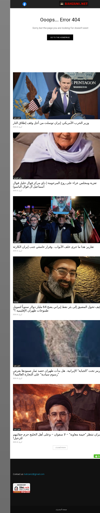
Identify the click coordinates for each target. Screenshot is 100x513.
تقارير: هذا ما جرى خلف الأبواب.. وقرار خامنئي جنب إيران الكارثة (43, 247)
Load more (50, 447)
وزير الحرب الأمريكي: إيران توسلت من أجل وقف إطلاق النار (41, 123)
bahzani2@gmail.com (24, 474)
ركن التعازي (7, 178)
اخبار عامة (7, 118)
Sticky (6, 302)
